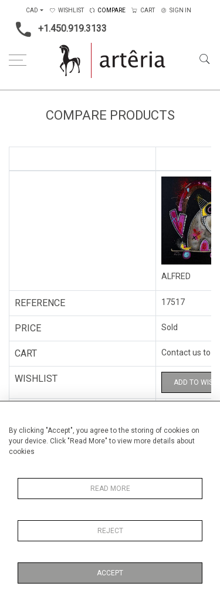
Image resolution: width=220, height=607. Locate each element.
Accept (110, 573)
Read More (110, 488)
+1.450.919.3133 (58, 29)
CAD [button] (32, 10)
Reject (110, 531)
